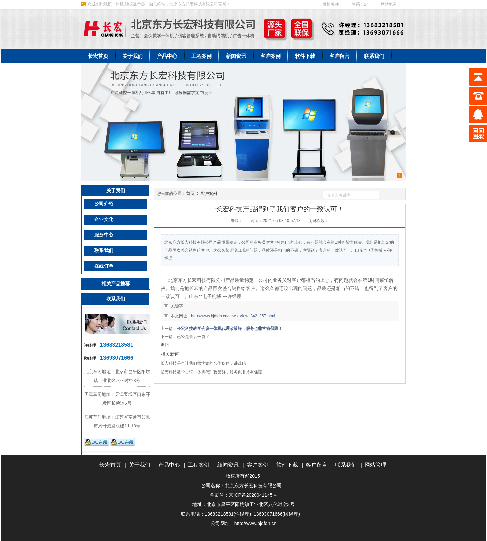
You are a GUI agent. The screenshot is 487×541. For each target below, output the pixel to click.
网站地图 (389, 4)
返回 (165, 344)
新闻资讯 (228, 465)
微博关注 (331, 4)
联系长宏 (360, 4)
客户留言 (316, 465)
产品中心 (169, 465)
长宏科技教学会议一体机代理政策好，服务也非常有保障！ (229, 328)
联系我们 (346, 465)
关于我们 (139, 465)
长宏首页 (110, 465)
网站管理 (375, 465)
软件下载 (287, 465)
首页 (190, 193)
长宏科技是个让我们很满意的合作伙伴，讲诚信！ (205, 363)
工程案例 (198, 465)
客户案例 (209, 193)
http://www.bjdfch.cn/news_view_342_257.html (233, 316)
